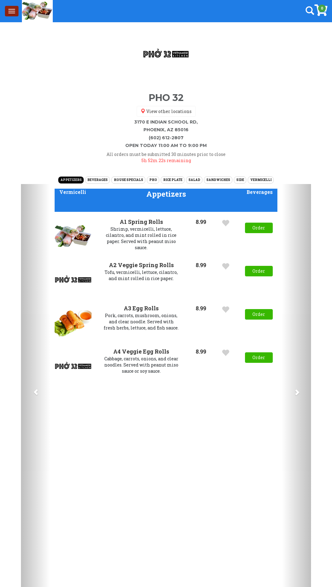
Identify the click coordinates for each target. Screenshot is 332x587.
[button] (72, 192)
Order (258, 228)
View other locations (166, 111)
